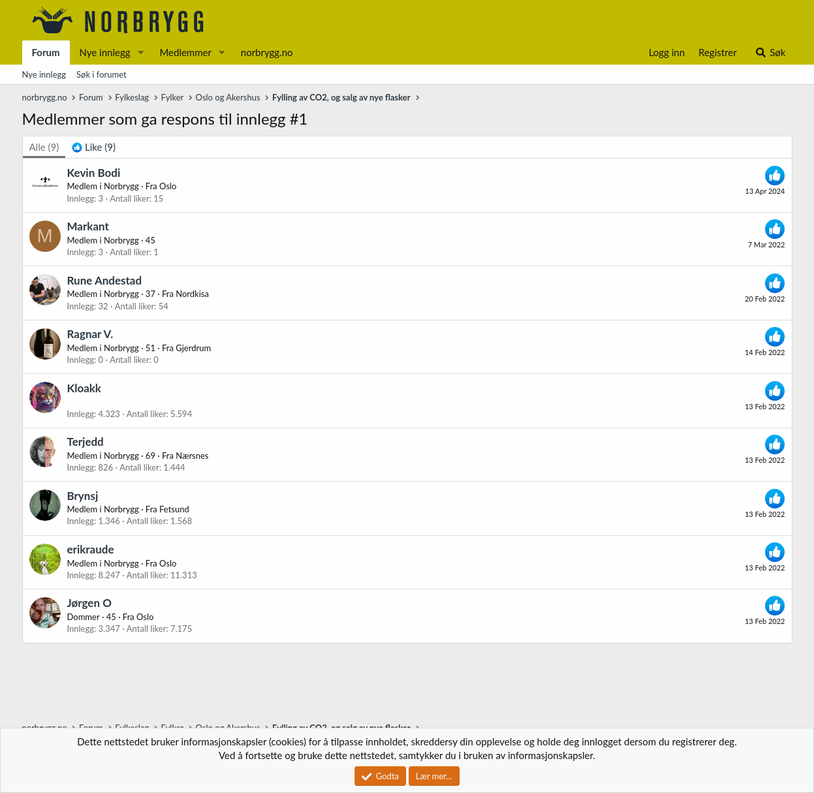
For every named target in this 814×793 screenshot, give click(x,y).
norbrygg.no (267, 52)
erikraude (90, 549)
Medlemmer (185, 52)
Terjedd (85, 441)
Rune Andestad (104, 280)
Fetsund (174, 509)
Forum (46, 52)
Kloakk (84, 388)
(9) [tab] (44, 147)
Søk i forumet (101, 74)
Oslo (167, 186)
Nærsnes (192, 455)
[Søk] (770, 52)
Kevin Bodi (94, 172)
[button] (140, 52)
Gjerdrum (193, 348)
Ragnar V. (90, 334)
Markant (88, 226)
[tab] (93, 147)
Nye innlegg (105, 52)
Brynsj (83, 496)
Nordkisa (192, 293)
